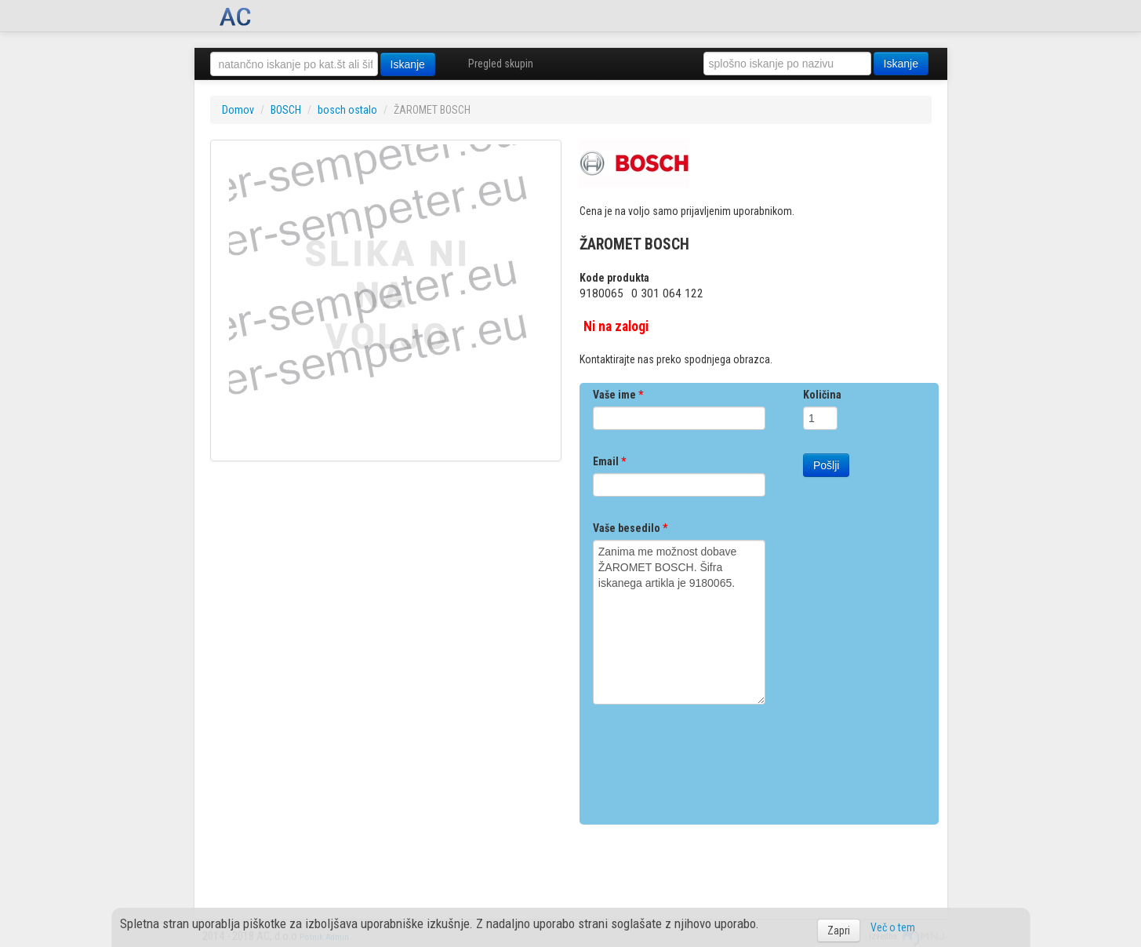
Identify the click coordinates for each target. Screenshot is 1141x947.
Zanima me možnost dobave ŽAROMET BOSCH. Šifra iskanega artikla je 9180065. (679, 622)
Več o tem (892, 927)
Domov (238, 110)
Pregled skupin (500, 63)
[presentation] (712, 758)
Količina (822, 394)
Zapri (838, 930)
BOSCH (286, 110)
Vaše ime (618, 394)
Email (609, 461)
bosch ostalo (347, 110)
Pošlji (826, 465)
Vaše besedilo (630, 528)
